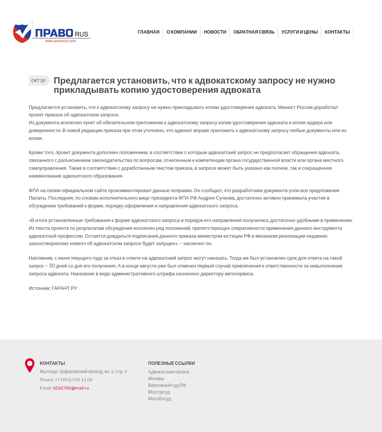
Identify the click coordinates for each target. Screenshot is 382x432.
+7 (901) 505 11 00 (73, 379)
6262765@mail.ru (71, 388)
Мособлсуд (159, 398)
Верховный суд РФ (167, 385)
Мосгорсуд (159, 392)
